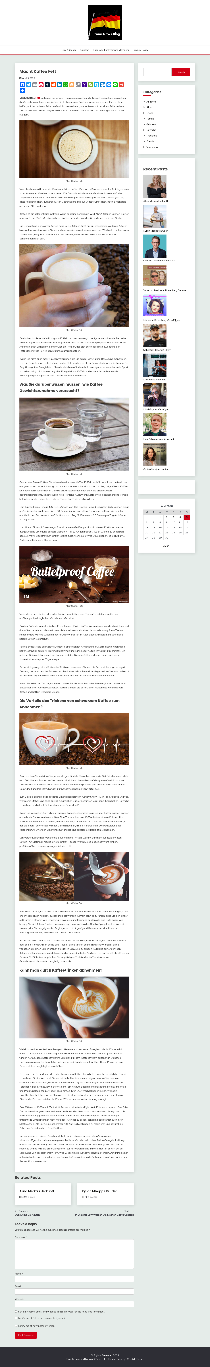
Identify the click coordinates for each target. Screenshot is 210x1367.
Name (19, 1273)
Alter (149, 107)
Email (18, 1286)
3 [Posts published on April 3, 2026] (173, 517)
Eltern (149, 112)
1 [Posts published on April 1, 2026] (160, 517)
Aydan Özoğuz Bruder (155, 468)
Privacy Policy (140, 49)
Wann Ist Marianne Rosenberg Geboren (165, 290)
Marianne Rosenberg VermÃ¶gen (161, 320)
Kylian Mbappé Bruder (99, 1191)
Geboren (151, 124)
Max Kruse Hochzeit (154, 379)
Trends (150, 141)
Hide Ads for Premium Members (111, 49)
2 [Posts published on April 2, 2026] (167, 517)
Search (181, 72)
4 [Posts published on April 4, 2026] (180, 517)
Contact (84, 49)
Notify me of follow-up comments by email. (42, 1318)
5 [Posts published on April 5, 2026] (187, 517)
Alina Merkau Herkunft (36, 1191)
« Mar (166, 545)
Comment (21, 1237)
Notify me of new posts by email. (36, 1325)
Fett (37, 97)
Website (19, 1298)
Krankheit (151, 135)
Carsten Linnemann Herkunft (159, 260)
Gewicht (151, 129)
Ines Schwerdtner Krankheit (158, 439)
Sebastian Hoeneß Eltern (157, 349)
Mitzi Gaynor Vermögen (156, 409)
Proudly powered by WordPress (84, 1359)
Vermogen (152, 147)
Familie (150, 118)
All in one (151, 101)
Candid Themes (135, 1359)
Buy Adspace (69, 49)
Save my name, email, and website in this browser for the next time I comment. (61, 1311)
